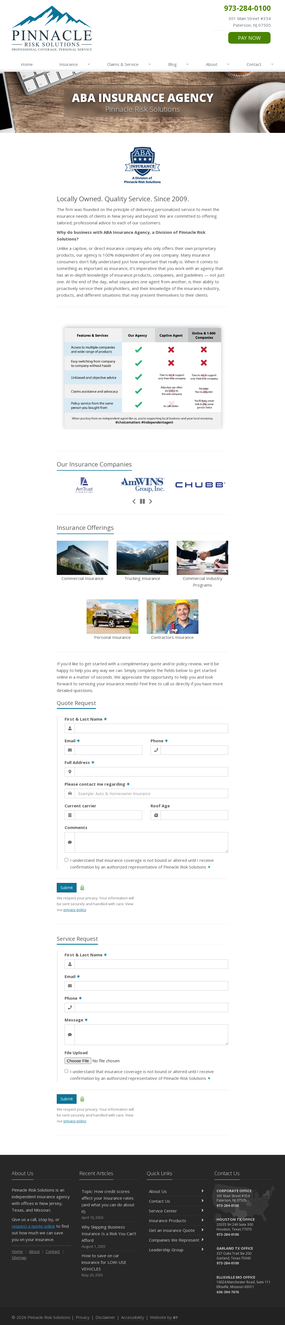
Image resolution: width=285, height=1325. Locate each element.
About (218, 64)
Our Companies (94, 464)
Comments (76, 827)
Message (76, 1020)
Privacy (83, 1317)
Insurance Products (176, 1220)
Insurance (75, 64)
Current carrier (80, 805)
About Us (176, 1191)
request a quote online (33, 1226)
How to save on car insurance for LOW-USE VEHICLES (109, 1265)
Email (72, 740)
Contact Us (176, 1201)
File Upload (76, 1052)
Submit (66, 887)
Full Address (80, 762)
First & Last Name (86, 719)
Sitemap (19, 1257)
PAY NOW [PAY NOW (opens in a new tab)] (249, 37)
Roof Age (160, 805)
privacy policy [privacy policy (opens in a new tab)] (74, 909)
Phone (159, 740)
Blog (179, 64)
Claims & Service (129, 64)
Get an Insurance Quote (176, 1230)
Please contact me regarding (97, 784)
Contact (260, 64)
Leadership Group (176, 1249)
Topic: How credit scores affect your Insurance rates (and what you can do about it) (109, 1204)
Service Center (176, 1211)
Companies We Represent (176, 1240)
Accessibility (132, 1317)
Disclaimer (105, 1317)
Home (27, 64)
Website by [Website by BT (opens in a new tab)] (164, 1317)
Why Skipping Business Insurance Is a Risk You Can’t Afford (109, 1236)
